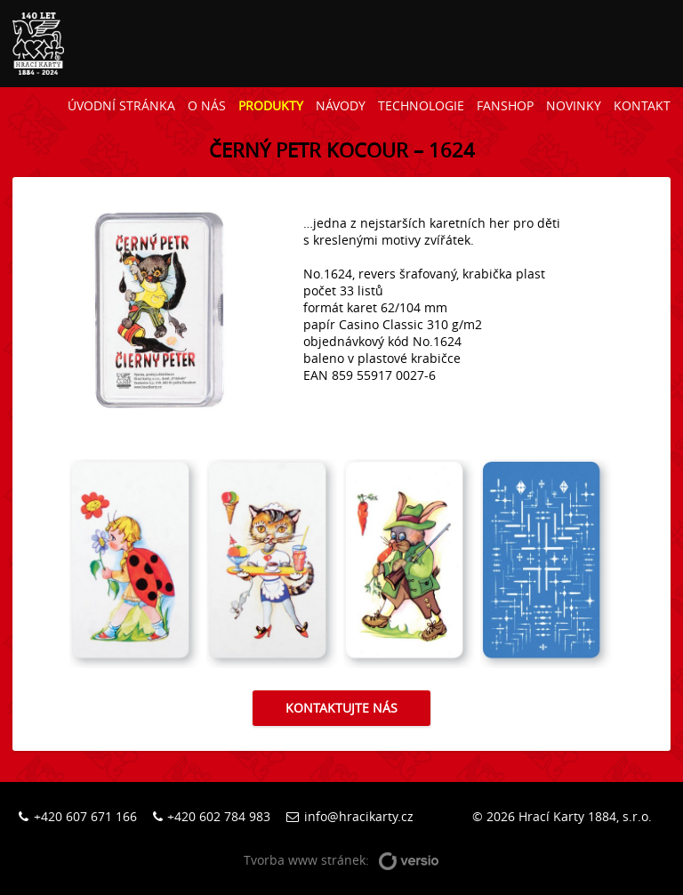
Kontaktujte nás (341, 707)
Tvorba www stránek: (341, 860)
